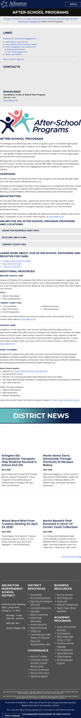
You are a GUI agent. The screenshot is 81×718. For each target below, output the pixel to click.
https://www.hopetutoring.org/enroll (30, 371)
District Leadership (39, 614)
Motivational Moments (16, 49)
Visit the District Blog (71, 556)
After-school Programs (13, 59)
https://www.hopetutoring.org (66, 400)
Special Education (65, 653)
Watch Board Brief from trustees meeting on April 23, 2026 (20, 523)
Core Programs (64, 633)
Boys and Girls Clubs (14, 237)
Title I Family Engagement (17, 52)
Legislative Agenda (38, 676)
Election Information (39, 673)
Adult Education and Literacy (16, 42)
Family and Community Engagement (19, 38)
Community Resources (40, 608)
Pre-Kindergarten (65, 650)
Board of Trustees (38, 656)
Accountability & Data (40, 598)
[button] (73, 4)
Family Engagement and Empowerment (20, 47)
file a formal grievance (30, 710)
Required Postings (38, 628)
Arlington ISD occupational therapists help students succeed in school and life (19, 460)
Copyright (35, 611)
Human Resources (38, 624)
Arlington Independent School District (34, 714)
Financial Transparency (67, 604)
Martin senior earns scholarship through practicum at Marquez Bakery (58, 460)
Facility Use (62, 601)
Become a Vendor (65, 594)
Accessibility (36, 594)
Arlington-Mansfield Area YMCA (20, 230)
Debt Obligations (65, 598)
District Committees (39, 669)
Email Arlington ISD (15, 628)
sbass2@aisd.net (10, 100)
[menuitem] (61, 574)
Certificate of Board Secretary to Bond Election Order (39, 663)
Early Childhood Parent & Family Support (21, 44)
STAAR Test (35, 631)
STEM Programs (64, 656)
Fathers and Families (13, 54)
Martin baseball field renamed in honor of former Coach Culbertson (60, 523)
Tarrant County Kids (14, 244)
